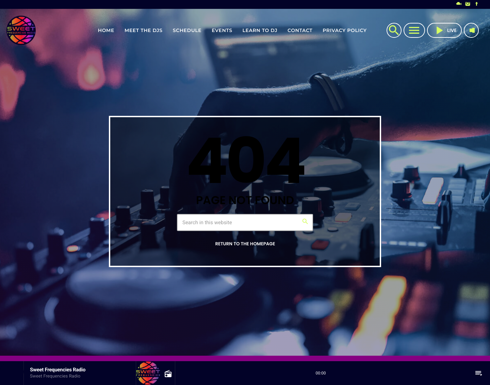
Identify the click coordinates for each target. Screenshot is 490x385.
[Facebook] (476, 4)
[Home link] (21, 30)
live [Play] (444, 30)
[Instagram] (468, 4)
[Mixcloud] (459, 4)
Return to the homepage (245, 244)
